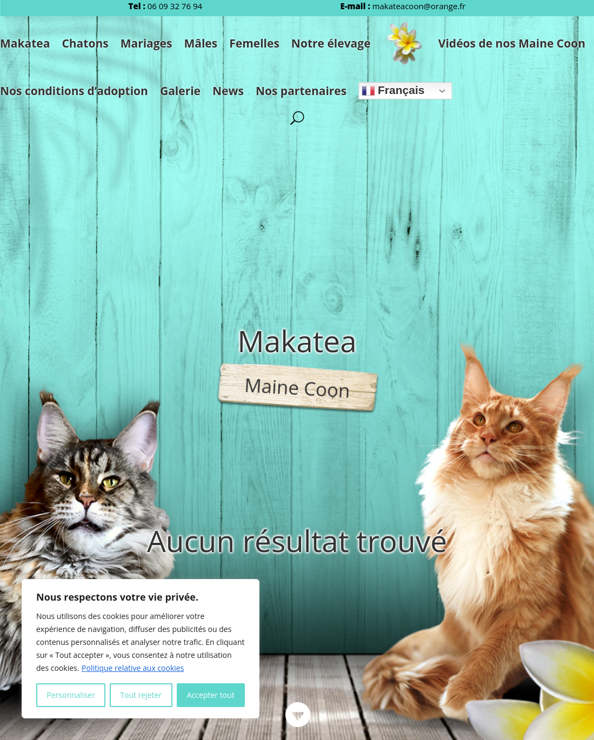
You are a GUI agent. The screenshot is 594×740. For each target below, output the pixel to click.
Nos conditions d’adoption (74, 90)
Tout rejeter (141, 695)
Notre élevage (331, 43)
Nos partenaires (301, 90)
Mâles (200, 43)
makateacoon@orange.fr (419, 6)
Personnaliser (70, 695)
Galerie (180, 90)
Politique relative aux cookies (133, 668)
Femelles (254, 43)
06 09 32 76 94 (175, 6)
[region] (140, 648)
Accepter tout (211, 695)
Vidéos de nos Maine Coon (511, 43)
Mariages (146, 43)
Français (393, 90)
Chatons (85, 43)
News (228, 90)
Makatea (25, 43)
